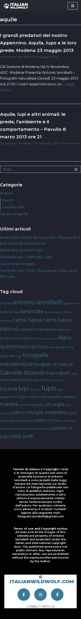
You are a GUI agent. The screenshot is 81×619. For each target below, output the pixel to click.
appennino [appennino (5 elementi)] (71, 303)
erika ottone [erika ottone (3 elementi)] (51, 338)
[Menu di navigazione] (73, 5)
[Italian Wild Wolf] (16, 6)
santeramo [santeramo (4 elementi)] (42, 428)
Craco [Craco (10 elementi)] (26, 338)
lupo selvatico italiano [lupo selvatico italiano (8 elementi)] (57, 397)
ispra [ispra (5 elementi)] (74, 373)
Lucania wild (13, 207)
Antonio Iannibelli (18, 57)
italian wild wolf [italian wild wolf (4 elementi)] (34, 380)
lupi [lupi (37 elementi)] (23, 388)
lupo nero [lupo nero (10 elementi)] (28, 396)
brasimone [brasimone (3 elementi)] (6, 320)
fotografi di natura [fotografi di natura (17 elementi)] (53, 364)
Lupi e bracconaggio (17, 264)
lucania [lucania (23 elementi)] (8, 389)
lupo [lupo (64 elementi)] (49, 388)
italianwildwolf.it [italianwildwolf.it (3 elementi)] (54, 380)
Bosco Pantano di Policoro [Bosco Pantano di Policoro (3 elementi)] (58, 312)
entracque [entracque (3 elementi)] (38, 338)
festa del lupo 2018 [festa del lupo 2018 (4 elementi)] (61, 347)
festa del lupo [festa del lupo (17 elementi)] (33, 346)
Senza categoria (14, 214)
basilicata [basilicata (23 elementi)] (32, 311)
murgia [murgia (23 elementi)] (55, 404)
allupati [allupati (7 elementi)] (6, 303)
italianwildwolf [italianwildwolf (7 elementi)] (11, 380)
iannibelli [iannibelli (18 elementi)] (59, 373)
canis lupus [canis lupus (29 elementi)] (27, 320)
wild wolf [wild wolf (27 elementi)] (21, 436)
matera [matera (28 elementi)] (9, 404)
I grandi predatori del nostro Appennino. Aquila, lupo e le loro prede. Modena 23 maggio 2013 (38, 43)
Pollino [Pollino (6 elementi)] (56, 421)
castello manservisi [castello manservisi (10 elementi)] (37, 329)
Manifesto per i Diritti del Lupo (26, 257)
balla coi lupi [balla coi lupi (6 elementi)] (10, 312)
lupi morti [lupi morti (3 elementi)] (35, 389)
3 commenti (70, 143)
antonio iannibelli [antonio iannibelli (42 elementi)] (37, 302)
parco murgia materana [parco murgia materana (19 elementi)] (39, 412)
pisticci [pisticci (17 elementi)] (42, 420)
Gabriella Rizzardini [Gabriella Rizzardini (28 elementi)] (24, 373)
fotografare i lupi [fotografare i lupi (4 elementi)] (11, 356)
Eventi (7, 200)
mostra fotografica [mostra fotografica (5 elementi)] (32, 405)
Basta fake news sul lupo (21, 250)
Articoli (6, 193)
